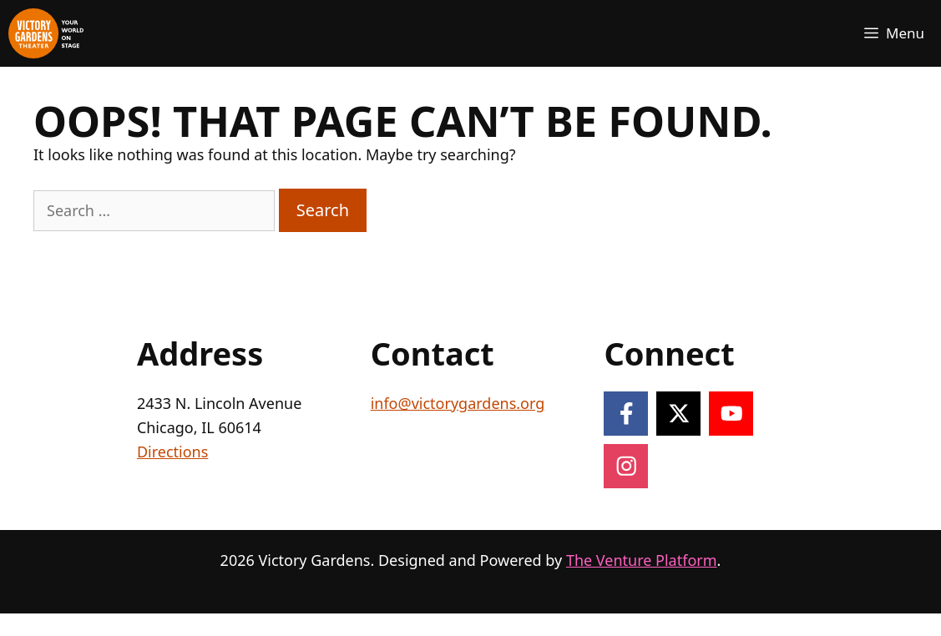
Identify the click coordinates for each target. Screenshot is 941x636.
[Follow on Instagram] (626, 466)
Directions (172, 452)
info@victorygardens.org (458, 403)
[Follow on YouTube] (731, 413)
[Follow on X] (678, 413)
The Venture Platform (641, 560)
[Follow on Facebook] (626, 413)
